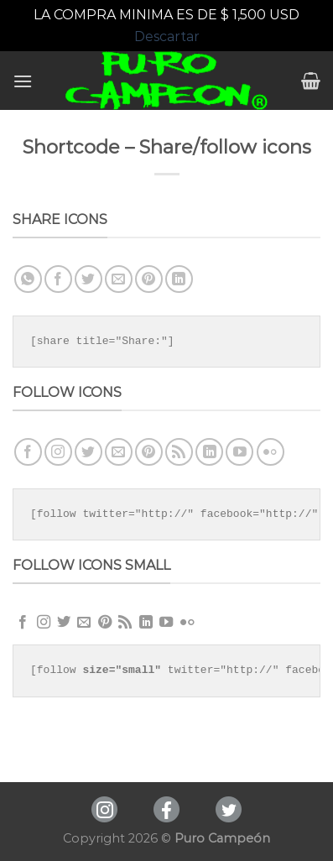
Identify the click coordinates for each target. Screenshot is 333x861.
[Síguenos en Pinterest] (149, 452)
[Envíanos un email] (119, 452)
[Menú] (23, 81)
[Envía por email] (119, 279)
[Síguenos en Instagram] (58, 452)
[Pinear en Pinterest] (149, 279)
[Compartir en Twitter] (88, 279)
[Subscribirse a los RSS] (179, 452)
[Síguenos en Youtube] (239, 452)
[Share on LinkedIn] (179, 279)
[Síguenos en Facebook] (28, 452)
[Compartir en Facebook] (58, 279)
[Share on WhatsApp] (28, 279)
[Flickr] (270, 452)
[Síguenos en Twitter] (88, 452)
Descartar (167, 36)
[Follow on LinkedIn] (209, 452)
